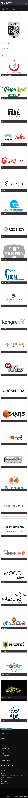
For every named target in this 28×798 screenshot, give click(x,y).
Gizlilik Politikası (15, 796)
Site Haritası (21, 796)
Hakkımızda (3, 735)
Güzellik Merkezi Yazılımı (5, 755)
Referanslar (3, 740)
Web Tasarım (3, 762)
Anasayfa (2, 6)
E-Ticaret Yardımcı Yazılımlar (5, 760)
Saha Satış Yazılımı (4, 750)
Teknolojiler (3, 738)
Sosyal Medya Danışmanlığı (5, 767)
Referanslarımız (8, 6)
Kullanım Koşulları (9, 796)
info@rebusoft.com (8, 779)
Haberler (2, 743)
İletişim (2, 745)
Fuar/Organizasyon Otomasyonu (6, 753)
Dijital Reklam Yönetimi (4, 770)
